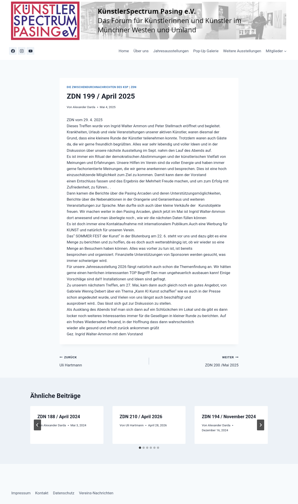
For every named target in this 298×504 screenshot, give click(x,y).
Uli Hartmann (102, 360)
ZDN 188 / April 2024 (58, 416)
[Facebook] (13, 51)
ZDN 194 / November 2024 (229, 416)
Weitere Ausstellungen (242, 51)
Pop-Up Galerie (205, 51)
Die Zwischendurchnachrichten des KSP (97, 87)
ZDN (133, 87)
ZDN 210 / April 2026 (141, 416)
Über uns (141, 51)
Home (124, 51)
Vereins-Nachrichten (96, 493)
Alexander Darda (84, 107)
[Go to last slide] (37, 425)
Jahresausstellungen (171, 51)
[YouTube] (30, 51)
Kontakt (41, 493)
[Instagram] (21, 51)
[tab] (140, 448)
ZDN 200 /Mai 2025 (195, 360)
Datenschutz (63, 493)
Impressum (21, 493)
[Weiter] (260, 425)
